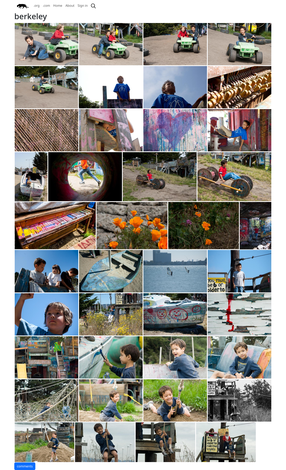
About (69, 5)
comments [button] (25, 466)
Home (57, 5)
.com (46, 5)
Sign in (83, 5)
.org (37, 5)
